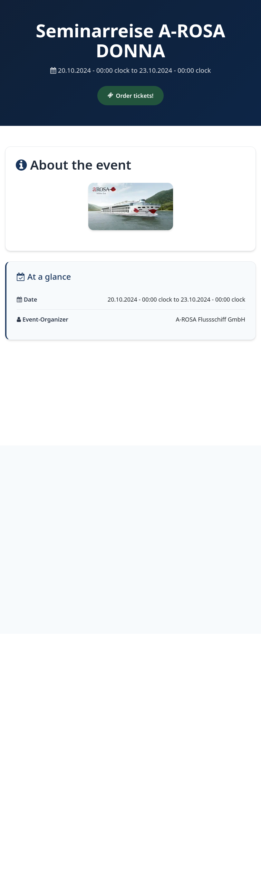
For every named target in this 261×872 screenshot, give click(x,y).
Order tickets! (131, 95)
